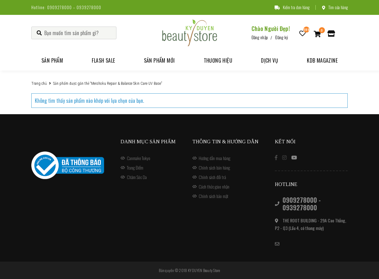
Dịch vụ (269, 60)
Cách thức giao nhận (214, 186)
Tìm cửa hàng (335, 7)
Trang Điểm (135, 167)
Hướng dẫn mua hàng (214, 158)
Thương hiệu (218, 60)
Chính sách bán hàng (214, 167)
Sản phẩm (52, 60)
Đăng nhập (260, 37)
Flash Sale (103, 60)
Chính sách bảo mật (213, 196)
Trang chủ (39, 83)
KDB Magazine (322, 60)
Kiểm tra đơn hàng (292, 7)
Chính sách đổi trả (212, 177)
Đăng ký (281, 37)
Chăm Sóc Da (137, 177)
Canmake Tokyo (138, 158)
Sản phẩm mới (159, 60)
